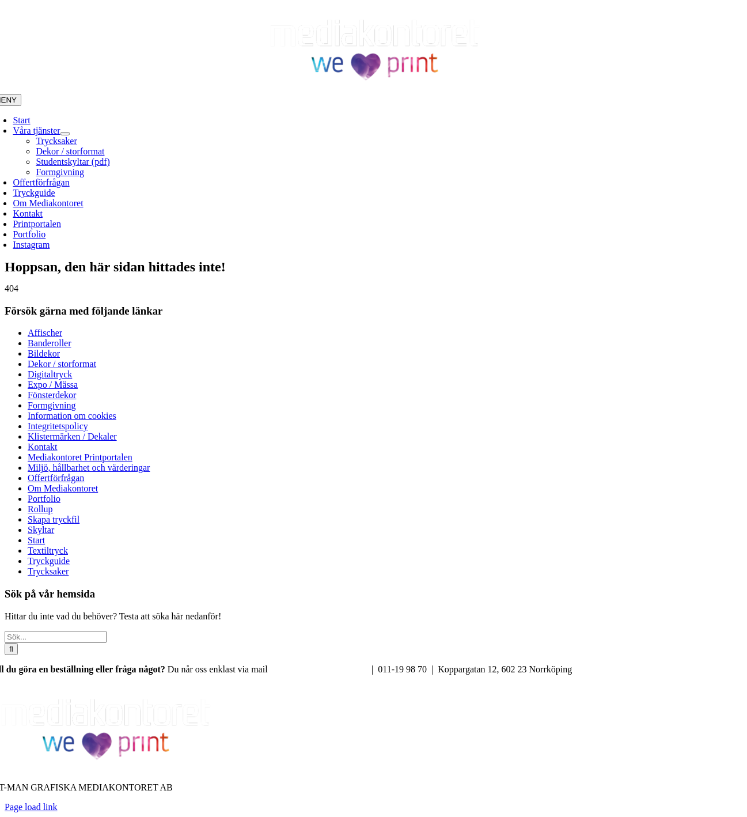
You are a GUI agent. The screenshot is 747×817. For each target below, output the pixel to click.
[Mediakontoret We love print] (374, 88)
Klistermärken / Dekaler (72, 436)
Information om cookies (72, 416)
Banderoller (49, 343)
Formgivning (52, 405)
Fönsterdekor (52, 395)
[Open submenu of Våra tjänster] (65, 133)
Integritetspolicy (58, 426)
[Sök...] (56, 637)
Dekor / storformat (62, 364)
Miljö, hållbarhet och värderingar (89, 467)
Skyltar (41, 530)
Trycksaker (48, 571)
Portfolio (44, 499)
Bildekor (44, 353)
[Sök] (11, 649)
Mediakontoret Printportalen (80, 457)
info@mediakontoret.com (319, 669)
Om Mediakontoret (63, 488)
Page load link (31, 807)
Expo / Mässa (53, 384)
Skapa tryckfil (53, 519)
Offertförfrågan (56, 478)
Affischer (45, 333)
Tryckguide (49, 561)
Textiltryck (48, 550)
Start (36, 540)
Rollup (40, 509)
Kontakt (43, 447)
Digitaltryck (50, 374)
